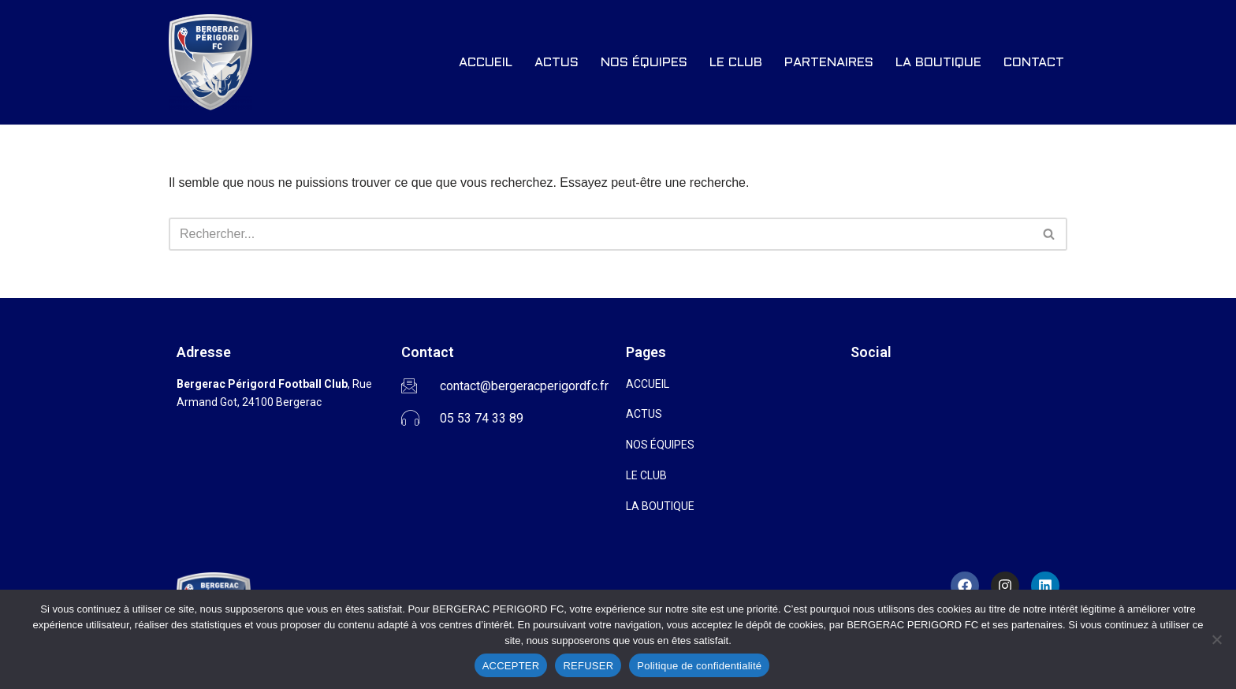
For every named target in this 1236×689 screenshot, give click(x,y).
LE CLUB (735, 63)
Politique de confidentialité (699, 666)
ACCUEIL (485, 63)
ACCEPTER (511, 666)
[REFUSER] (1216, 639)
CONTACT (1033, 63)
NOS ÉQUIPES (644, 63)
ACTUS (556, 63)
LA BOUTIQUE (938, 63)
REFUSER (588, 666)
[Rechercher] (600, 234)
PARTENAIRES (828, 63)
